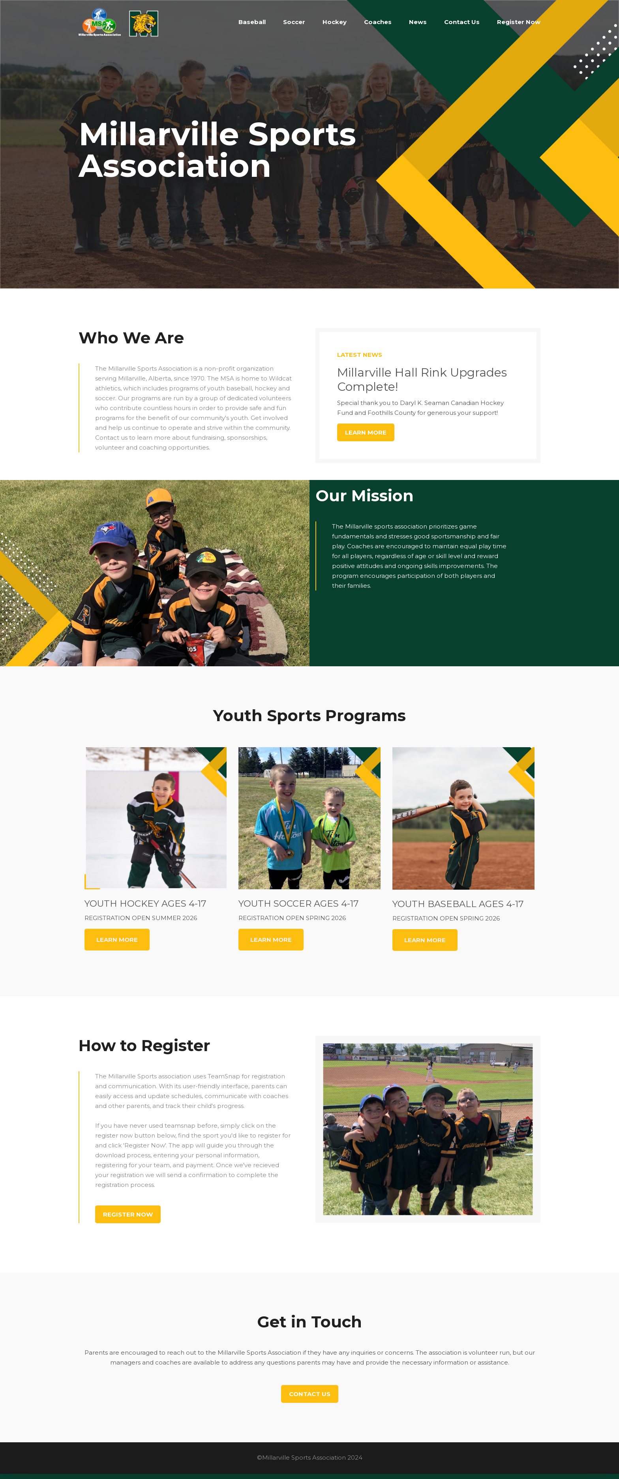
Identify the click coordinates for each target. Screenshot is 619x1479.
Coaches (378, 22)
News (418, 22)
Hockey (335, 22)
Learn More (365, 432)
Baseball (252, 22)
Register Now (518, 22)
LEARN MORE (117, 939)
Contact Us (462, 22)
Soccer (294, 22)
